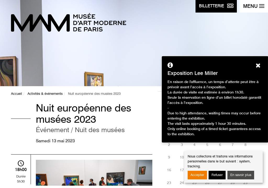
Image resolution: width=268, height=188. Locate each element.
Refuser (217, 175)
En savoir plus (240, 175)
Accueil (16, 94)
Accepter (197, 175)
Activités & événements (45, 94)
